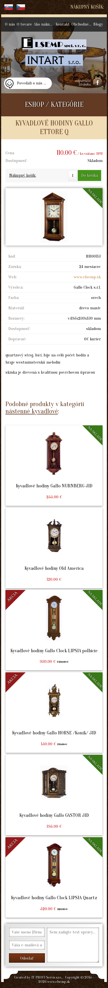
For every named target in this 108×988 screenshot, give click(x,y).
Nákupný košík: (87, 7)
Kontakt (63, 24)
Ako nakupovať (44, 24)
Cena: (10, 152)
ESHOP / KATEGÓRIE (54, 105)
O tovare (24, 24)
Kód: (12, 256)
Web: (12, 277)
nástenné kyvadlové (31, 411)
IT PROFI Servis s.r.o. (46, 977)
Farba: (13, 297)
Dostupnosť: (16, 160)
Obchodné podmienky (81, 24)
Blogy (98, 24)
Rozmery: (16, 318)
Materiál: (16, 308)
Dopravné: (17, 339)
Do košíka (89, 175)
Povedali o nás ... (31, 83)
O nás (10, 24)
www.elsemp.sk (87, 277)
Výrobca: (15, 287)
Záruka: (15, 266)
